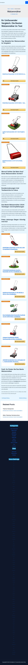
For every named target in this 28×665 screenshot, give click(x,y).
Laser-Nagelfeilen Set (14, 568)
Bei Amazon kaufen (14, 80)
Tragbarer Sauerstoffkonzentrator (13, 531)
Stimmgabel (13, 494)
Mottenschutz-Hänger (14, 525)
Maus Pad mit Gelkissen (14, 603)
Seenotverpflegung (14, 605)
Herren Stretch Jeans (14, 564)
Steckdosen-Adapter (14, 566)
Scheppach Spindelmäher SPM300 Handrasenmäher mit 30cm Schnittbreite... (12, 338)
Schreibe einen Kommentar (8, 410)
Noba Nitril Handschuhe (14, 492)
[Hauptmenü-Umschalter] (26, 2)
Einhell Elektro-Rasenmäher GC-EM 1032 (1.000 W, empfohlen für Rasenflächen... (14, 248)
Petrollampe (13, 646)
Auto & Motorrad (14, 428)
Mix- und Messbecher (14, 607)
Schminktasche (13, 609)
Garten (15, 410)
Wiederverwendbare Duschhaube (13, 490)
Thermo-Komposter (8, 408)
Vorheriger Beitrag (5, 398)
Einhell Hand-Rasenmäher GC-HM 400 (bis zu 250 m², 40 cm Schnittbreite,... (13, 293)
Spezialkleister (13, 648)
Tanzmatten (13, 496)
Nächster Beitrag (23, 398)
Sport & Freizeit (14, 442)
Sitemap (14, 455)
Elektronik (14, 437)
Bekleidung (14, 433)
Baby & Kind (14, 430)
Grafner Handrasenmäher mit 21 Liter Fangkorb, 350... (14, 132)
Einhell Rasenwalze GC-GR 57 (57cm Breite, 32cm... (12, 161)
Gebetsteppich (13, 529)
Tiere (14, 444)
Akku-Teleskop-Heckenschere (11, 415)
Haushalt (14, 440)
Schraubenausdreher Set (14, 486)
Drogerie (14, 435)
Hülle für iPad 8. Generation (13, 570)
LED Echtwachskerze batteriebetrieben (13, 644)
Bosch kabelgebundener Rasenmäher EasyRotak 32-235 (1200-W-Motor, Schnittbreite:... (14, 315)
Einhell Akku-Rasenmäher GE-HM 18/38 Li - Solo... (14, 103)
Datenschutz (14, 453)
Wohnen (14, 446)
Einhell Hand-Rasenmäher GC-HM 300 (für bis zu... (14, 74)
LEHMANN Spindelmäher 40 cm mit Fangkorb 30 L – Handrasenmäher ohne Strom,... (14, 360)
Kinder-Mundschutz (14, 533)
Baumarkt (14, 432)
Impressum (14, 451)
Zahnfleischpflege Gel (14, 642)
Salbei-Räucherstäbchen (14, 527)
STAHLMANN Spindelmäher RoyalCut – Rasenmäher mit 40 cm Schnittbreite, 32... (12, 271)
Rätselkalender (13, 488)
